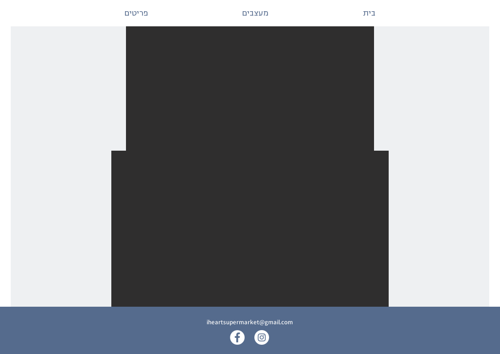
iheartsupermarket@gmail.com (250, 322)
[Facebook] (237, 337)
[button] (250, 88)
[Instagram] (261, 337)
